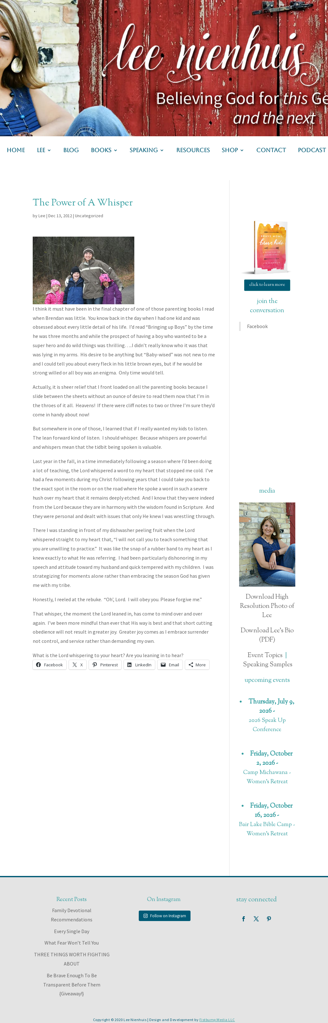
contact (271, 150)
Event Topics (265, 655)
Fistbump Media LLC (217, 1019)
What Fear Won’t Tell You (71, 942)
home (16, 150)
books (101, 150)
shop (230, 150)
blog (71, 150)
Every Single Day (71, 931)
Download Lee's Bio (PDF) (267, 635)
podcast (312, 150)
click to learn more (267, 285)
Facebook (257, 326)
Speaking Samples (267, 665)
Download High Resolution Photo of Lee (267, 606)
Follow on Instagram (164, 916)
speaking (144, 150)
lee (41, 150)
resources (193, 150)
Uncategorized (89, 216)
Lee (41, 216)
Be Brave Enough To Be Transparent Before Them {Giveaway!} (71, 984)
